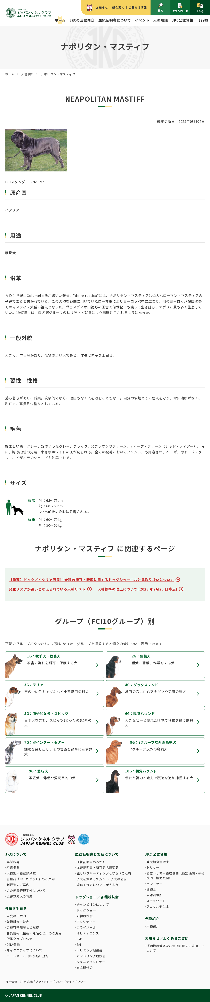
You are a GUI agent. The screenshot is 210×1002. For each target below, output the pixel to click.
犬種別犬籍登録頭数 (21, 873)
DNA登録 (13, 944)
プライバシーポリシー (49, 982)
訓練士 (151, 889)
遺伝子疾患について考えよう (98, 884)
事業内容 (13, 862)
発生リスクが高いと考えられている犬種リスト (47, 589)
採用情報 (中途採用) (19, 982)
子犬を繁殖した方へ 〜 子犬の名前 (102, 879)
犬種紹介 (152, 926)
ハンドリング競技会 (91, 956)
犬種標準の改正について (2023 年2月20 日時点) (137, 589)
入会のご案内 (16, 916)
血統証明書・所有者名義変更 (98, 867)
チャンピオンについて (93, 904)
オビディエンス (88, 933)
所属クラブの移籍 (19, 939)
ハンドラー (154, 883)
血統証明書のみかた (91, 862)
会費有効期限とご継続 (23, 927)
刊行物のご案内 (18, 884)
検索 (160, 8)
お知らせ (102, 7)
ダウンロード (180, 8)
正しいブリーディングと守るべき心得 (104, 873)
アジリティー (86, 921)
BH (79, 944)
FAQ (200, 8)
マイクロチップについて (24, 950)
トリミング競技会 (90, 950)
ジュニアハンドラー (91, 961)
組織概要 (13, 867)
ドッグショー (86, 910)
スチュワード (156, 901)
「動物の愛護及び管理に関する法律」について (175, 948)
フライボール (86, 927)
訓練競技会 (85, 916)
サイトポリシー (76, 982)
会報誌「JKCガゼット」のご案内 (31, 879)
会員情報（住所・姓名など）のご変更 (34, 933)
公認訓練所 (154, 895)
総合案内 (118, 7)
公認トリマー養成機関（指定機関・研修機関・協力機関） (175, 875)
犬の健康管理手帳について (26, 890)
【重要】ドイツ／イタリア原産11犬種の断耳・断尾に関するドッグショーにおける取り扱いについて (91, 579)
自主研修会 (85, 967)
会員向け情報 (138, 7)
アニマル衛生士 (157, 906)
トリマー (152, 867)
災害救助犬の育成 (19, 896)
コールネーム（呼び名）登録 (28, 956)
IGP (79, 939)
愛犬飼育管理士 (157, 862)
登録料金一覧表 (18, 921)
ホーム (60, 20)
